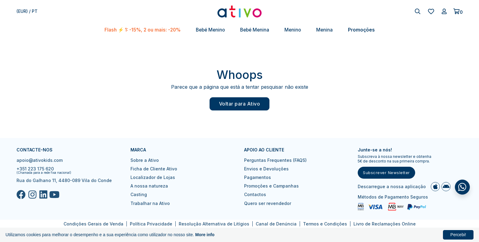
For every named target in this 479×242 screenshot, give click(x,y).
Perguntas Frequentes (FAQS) (275, 160)
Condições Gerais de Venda (93, 223)
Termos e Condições (325, 223)
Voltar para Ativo (239, 104)
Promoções (361, 30)
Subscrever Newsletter (386, 172)
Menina (324, 30)
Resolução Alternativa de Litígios (214, 223)
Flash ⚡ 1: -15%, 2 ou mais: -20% (142, 30)
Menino (292, 30)
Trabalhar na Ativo (150, 203)
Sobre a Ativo (144, 160)
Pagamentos (257, 177)
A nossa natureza (149, 185)
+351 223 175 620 (35, 168)
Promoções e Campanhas (271, 185)
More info (204, 234)
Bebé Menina (254, 30)
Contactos (255, 194)
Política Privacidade (151, 223)
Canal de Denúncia (276, 223)
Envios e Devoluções (266, 168)
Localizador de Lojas (152, 177)
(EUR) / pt (27, 11)
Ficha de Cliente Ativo (153, 168)
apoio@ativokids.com (39, 160)
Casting (138, 194)
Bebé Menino (210, 30)
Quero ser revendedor (267, 203)
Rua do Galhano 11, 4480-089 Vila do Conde (64, 180)
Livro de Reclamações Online (384, 223)
